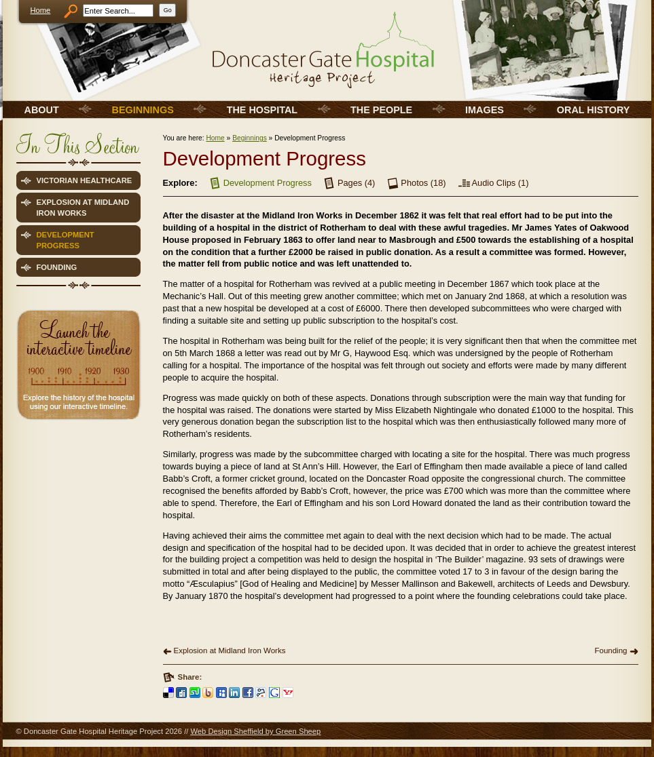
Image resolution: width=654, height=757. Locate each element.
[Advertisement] (77, 521)
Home (41, 10)
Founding (610, 650)
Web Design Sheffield (226, 731)
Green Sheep (298, 731)
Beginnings (249, 138)
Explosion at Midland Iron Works (230, 650)
